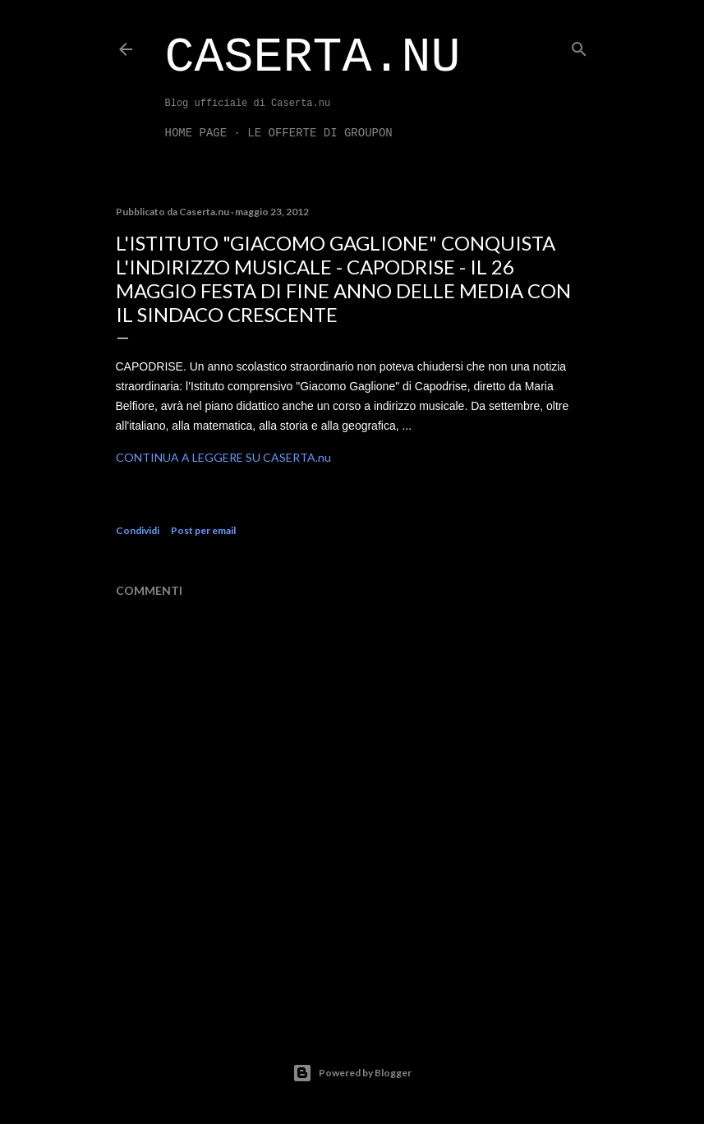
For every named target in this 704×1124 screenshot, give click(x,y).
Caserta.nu (313, 57)
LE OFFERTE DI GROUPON (319, 133)
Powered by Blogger (352, 1073)
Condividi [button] (137, 530)
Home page (196, 133)
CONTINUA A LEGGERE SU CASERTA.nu (223, 457)
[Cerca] (579, 46)
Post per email (203, 530)
